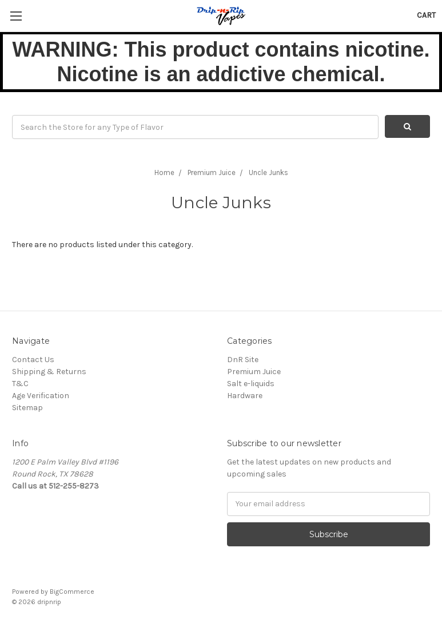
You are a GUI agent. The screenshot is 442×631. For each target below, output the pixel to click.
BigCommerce (72, 592)
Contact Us (33, 359)
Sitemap (27, 407)
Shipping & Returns (49, 371)
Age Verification (40, 395)
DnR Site (242, 359)
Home (164, 172)
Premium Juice (212, 172)
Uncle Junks (268, 172)
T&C (20, 383)
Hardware (244, 395)
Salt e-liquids (250, 383)
